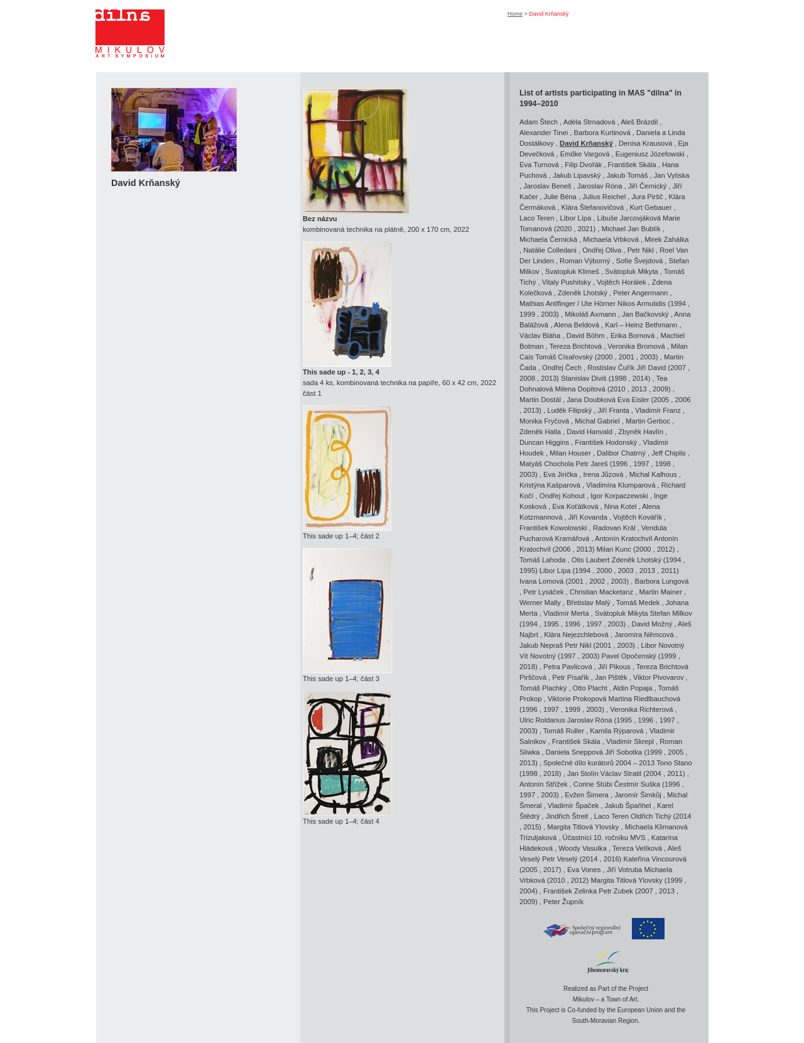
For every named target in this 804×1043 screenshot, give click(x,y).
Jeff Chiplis (668, 453)
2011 (668, 570)
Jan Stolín (583, 773)
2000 (605, 357)
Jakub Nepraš (541, 645)
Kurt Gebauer (650, 207)
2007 (678, 367)
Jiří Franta (613, 410)
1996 (619, 463)
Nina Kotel (620, 506)
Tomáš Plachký (543, 688)
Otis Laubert (591, 560)
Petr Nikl (640, 250)
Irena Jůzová (603, 474)
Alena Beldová (576, 325)
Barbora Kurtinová (601, 132)
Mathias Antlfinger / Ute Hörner (567, 303)
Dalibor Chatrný (621, 453)
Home (515, 14)
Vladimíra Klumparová (620, 485)
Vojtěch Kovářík (637, 517)
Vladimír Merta (566, 613)
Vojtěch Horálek (621, 282)
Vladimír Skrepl (630, 741)
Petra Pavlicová (567, 666)
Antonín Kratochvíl (624, 538)
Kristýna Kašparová (549, 485)
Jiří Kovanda (587, 517)
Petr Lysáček (543, 592)
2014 (640, 378)
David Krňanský (586, 143)
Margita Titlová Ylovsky (583, 827)
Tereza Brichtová (576, 346)
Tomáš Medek (638, 602)
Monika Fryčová (544, 421)
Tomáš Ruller (563, 730)
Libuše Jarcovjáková (629, 218)
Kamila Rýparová (616, 730)
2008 (527, 378)
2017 (551, 869)
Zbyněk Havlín (640, 431)
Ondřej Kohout (562, 496)
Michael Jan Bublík (631, 228)
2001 (626, 357)
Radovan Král (614, 528)
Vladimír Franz (658, 410)
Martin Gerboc (648, 421)
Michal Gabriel (597, 421)
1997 (641, 463)
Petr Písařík (570, 677)
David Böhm (586, 335)
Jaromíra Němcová (644, 634)
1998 (619, 378)
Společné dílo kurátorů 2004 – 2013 (599, 763)
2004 (653, 773)
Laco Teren (536, 218)
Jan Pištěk (611, 677)
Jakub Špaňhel (628, 805)
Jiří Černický (647, 186)
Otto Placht (590, 688)
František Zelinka (570, 891)
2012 (665, 549)
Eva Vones (584, 869)
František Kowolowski (553, 528)
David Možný (652, 624)
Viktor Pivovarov (658, 677)
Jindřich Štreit (567, 816)
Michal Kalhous (653, 474)
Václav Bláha (539, 335)
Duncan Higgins (544, 442)
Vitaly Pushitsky (566, 282)
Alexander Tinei (543, 132)
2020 (564, 228)
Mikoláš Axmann (590, 314)
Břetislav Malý (589, 602)
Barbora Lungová (662, 581)
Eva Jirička (560, 474)
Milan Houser (570, 453)
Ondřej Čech (562, 367)
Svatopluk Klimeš (572, 271)
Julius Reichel (604, 196)
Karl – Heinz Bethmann (641, 325)
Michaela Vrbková (611, 239)
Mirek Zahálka (666, 239)
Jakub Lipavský (577, 175)
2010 (618, 389)
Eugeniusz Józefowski (650, 154)
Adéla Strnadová (589, 122)
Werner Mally (540, 602)
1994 (678, 303)
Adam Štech (538, 122)
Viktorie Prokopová (577, 698)
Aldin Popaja (633, 688)
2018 (527, 666)
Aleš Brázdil (639, 122)
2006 (683, 399)
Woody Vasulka (582, 848)
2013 (549, 378)
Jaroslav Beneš (547, 186)
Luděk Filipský (569, 410)
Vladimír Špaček (573, 805)
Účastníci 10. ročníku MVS (604, 837)
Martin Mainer (660, 592)
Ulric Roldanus (542, 720)
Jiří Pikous (614, 666)
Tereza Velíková (637, 848)
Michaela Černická (548, 239)
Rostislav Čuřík (610, 367)
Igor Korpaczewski (619, 496)
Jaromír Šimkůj (637, 795)
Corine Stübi (592, 784)
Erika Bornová (633, 335)
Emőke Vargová (585, 154)
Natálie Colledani (550, 250)
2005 (661, 399)
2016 (611, 859)
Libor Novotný (662, 645)
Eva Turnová (539, 164)
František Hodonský (606, 442)
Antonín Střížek (543, 784)
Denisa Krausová (645, 143)
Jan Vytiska (672, 175)
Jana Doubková (591, 399)
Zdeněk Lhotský (582, 293)
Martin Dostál (540, 399)
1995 (527, 570)
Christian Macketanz (601, 592)
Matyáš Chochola (546, 463)
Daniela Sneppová (574, 752)
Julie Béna (560, 196)
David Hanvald (589, 431)
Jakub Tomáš (627, 175)
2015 (531, 827)
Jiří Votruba (625, 869)
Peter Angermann (640, 293)
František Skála (632, 164)
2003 (549, 314)
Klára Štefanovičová (593, 207)
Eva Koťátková (575, 506)
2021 (586, 228)
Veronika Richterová (641, 709)
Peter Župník (563, 901)
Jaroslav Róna (599, 186)
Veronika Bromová (636, 346)
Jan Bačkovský (645, 314)
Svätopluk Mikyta (631, 271)
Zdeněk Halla (540, 431)
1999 (527, 314)
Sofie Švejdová (639, 261)
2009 (660, 389)
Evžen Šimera (587, 795)
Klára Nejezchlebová (576, 634)
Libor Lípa (575, 218)
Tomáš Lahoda (542, 560)
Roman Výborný (585, 261)
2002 (597, 581)
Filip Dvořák (583, 164)
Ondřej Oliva (601, 250)
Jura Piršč (647, 196)
